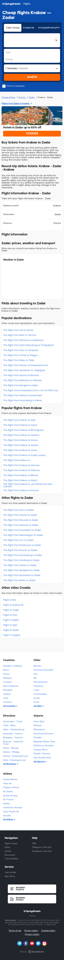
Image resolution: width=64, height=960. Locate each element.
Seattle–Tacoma (42, 753)
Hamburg (38, 686)
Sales (7, 847)
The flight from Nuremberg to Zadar (22, 555)
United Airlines (10, 779)
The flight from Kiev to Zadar (18, 510)
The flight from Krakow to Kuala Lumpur (24, 455)
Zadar (32, 97)
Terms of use (15, 931)
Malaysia (7, 678)
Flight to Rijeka (11, 620)
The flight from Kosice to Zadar (19, 565)
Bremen (37, 666)
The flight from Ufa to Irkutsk (18, 330)
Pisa (36, 674)
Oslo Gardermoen (42, 758)
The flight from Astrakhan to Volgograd (24, 370)
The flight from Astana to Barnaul (21, 375)
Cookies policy (48, 931)
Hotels (8, 851)
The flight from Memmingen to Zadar (23, 535)
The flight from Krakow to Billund (20, 475)
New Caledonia (10, 686)
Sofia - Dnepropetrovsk (14, 760)
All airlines (8, 819)
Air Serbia (8, 791)
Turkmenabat (40, 694)
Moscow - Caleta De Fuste (13, 743)
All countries (9, 706)
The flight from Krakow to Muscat (21, 490)
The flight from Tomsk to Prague (20, 355)
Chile (5, 698)
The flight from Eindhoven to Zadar (22, 545)
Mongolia (7, 690)
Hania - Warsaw (11, 748)
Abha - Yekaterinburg (13, 729)
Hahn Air (7, 783)
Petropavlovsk (40, 682)
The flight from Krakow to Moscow (21, 465)
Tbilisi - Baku (9, 725)
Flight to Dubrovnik (13, 605)
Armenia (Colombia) (43, 670)
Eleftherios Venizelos (44, 745)
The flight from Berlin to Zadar (19, 580)
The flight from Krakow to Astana (20, 445)
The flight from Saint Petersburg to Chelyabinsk (28, 345)
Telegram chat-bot (41, 847)
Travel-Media (11, 859)
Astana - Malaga (11, 752)
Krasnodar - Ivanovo (13, 734)
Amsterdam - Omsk (12, 721)
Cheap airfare (9, 97)
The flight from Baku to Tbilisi (18, 360)
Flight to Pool (10, 615)
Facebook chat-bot (42, 851)
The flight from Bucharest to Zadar (21, 575)
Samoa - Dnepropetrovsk (15, 756)
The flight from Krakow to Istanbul (21, 435)
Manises (38, 725)
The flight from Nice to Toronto (19, 335)
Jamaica (7, 702)
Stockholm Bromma (43, 734)
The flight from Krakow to (16, 460)
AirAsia (6, 804)
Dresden (38, 737)
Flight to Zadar (11, 630)
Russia (6, 674)
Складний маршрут (49, 28)
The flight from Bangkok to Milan (20, 385)
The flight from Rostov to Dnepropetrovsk (25, 365)
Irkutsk (37, 698)
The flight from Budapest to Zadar (21, 570)
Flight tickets (11, 843)
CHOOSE (32, 133)
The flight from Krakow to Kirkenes (21, 470)
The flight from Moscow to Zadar (20, 525)
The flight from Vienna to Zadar (20, 515)
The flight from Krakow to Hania (20, 425)
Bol (35, 678)
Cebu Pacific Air (11, 812)
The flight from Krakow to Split (19, 420)
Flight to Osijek (11, 610)
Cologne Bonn (41, 750)
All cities (38, 706)
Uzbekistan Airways (12, 807)
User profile (10, 872)
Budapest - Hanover (13, 737)
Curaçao (7, 682)
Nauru (6, 670)
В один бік (28, 28)
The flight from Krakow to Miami (20, 480)
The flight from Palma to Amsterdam (22, 395)
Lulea (36, 690)
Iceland (6, 694)
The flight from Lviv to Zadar (18, 540)
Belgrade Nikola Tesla (44, 742)
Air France (8, 799)
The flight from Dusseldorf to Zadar (22, 530)
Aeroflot (7, 816)
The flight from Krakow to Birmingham (23, 430)
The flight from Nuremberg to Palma (22, 400)
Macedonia (39, 729)
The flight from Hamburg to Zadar (21, 560)
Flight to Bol (9, 600)
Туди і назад (13, 28)
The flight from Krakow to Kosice (20, 440)
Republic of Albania (12, 666)
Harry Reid (39, 721)
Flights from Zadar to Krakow (16, 103)
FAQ (34, 843)
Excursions (10, 855)
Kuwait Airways (10, 796)
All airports (39, 761)
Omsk (36, 702)
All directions (10, 764)
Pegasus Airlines (11, 787)
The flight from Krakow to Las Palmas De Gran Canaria (27, 485)
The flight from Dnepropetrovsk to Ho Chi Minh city (30, 390)
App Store (10, 876)
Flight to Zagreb (11, 635)
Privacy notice (32, 934)
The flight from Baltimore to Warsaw (22, 380)
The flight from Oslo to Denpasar (20, 350)
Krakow (22, 97)
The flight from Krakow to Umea (20, 450)
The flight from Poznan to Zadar (20, 550)
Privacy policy (31, 931)
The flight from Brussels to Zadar (20, 520)
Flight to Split (10, 625)
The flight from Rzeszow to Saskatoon (23, 340)
